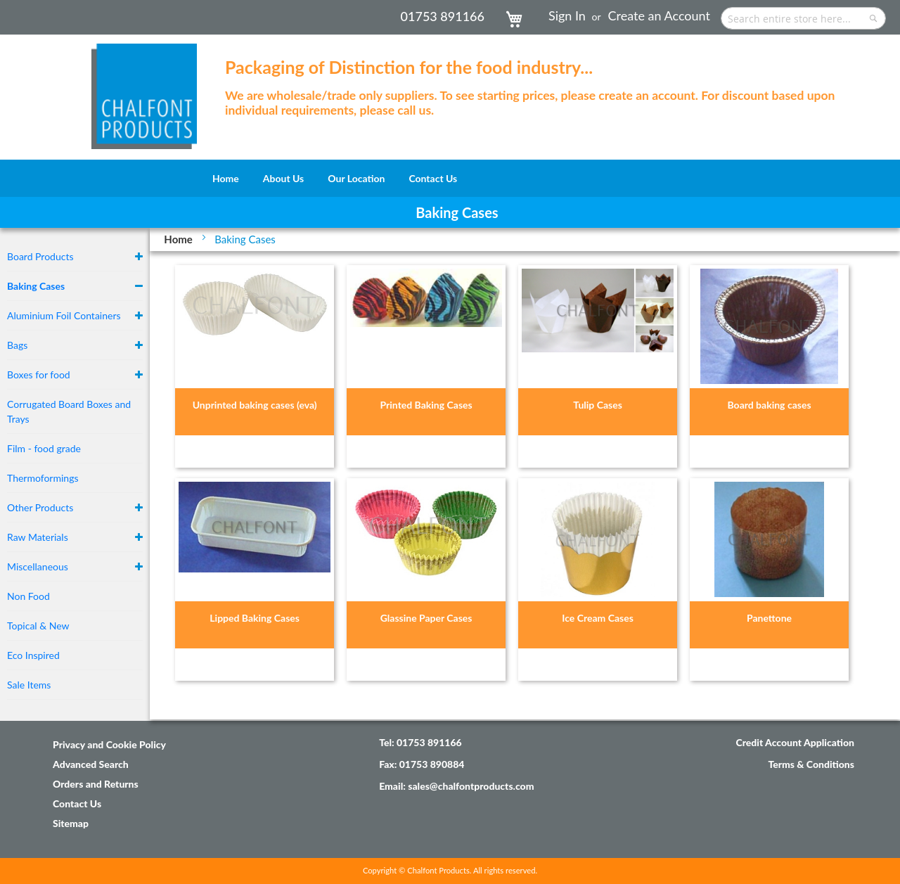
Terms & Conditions (811, 764)
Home (179, 239)
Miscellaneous (37, 566)
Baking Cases (36, 286)
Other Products (40, 507)
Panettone (769, 618)
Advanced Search (91, 764)
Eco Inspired (33, 655)
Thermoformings (43, 478)
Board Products (40, 256)
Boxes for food (38, 374)
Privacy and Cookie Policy (109, 744)
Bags (17, 345)
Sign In (567, 15)
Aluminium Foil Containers (64, 315)
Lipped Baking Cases (255, 618)
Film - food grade (44, 448)
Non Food (28, 596)
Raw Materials (37, 537)
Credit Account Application (794, 742)
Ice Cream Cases (598, 618)
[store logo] (144, 89)
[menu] (450, 178)
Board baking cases (769, 405)
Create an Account (659, 15)
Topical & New (38, 626)
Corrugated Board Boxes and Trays (69, 411)
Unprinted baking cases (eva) (255, 405)
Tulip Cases (597, 405)
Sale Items (29, 685)
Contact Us (77, 803)
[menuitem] (226, 178)
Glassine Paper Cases (426, 618)
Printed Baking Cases (426, 405)
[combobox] (803, 18)
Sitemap (71, 823)
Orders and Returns (96, 784)
